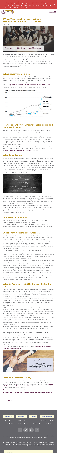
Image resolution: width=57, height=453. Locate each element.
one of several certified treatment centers (17, 150)
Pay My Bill (21, 416)
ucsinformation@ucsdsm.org (13, 423)
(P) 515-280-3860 (32, 423)
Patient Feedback (47, 416)
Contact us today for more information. (15, 390)
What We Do (8, 416)
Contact (33, 416)
